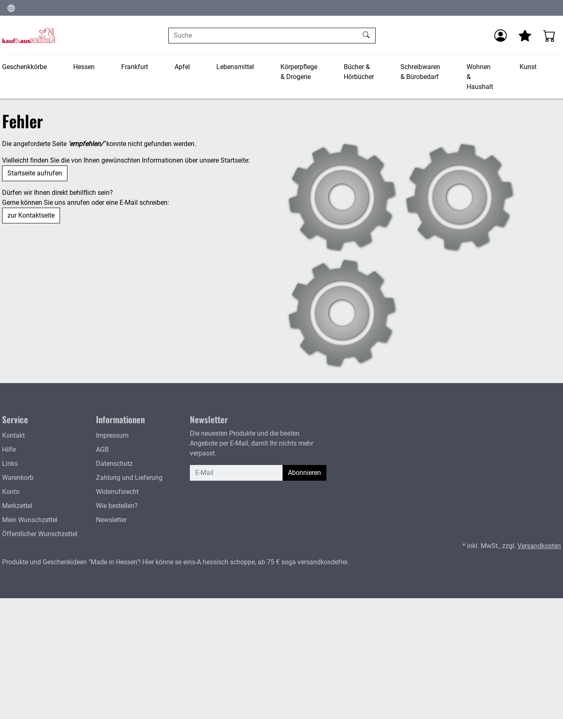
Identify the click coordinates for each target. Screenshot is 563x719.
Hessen (84, 67)
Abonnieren (304, 473)
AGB (102, 449)
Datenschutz (114, 463)
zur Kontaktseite (31, 215)
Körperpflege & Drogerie (298, 72)
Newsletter (111, 520)
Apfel (182, 67)
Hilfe (9, 449)
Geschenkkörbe (24, 67)
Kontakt (13, 435)
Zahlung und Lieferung (129, 478)
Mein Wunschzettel (29, 520)
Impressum (112, 435)
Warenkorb (18, 478)
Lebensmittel (235, 67)
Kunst (528, 67)
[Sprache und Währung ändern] (11, 8)
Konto (10, 492)
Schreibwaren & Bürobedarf (420, 72)
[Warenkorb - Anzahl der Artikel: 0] (549, 35)
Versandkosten (539, 546)
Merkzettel (17, 506)
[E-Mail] (236, 473)
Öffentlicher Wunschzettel (39, 534)
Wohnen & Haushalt (480, 77)
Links (10, 463)
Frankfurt (134, 67)
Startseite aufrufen (34, 173)
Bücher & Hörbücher (359, 72)
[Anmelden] (500, 35)
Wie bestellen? (117, 506)
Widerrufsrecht (117, 492)
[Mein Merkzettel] (525, 35)
